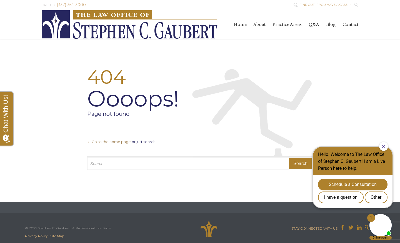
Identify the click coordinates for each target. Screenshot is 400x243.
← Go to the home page (109, 141)
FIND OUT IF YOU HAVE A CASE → (322, 5)
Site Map (57, 236)
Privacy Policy (36, 236)
